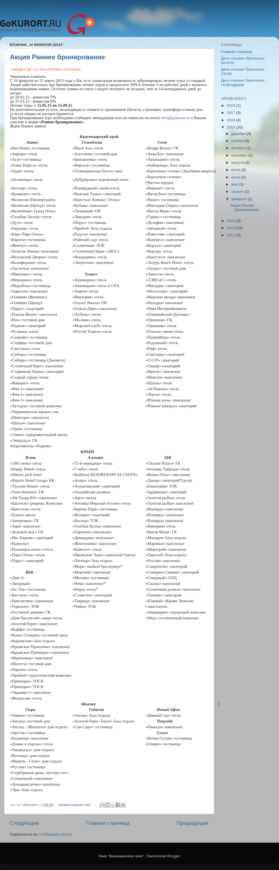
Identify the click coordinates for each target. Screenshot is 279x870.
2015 (231, 127)
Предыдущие (193, 823)
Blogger (173, 856)
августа (238, 162)
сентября (239, 155)
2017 (231, 113)
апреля (237, 191)
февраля (239, 199)
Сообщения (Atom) (55, 834)
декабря (238, 134)
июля (236, 170)
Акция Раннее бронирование (57, 57)
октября (238, 148)
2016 (231, 120)
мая (235, 184)
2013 (231, 228)
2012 (231, 235)
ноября (237, 141)
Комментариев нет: (75, 805)
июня (236, 177)
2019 (231, 105)
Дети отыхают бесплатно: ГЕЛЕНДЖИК (243, 82)
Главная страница (108, 823)
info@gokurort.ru (175, 118)
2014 (231, 221)
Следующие (24, 823)
